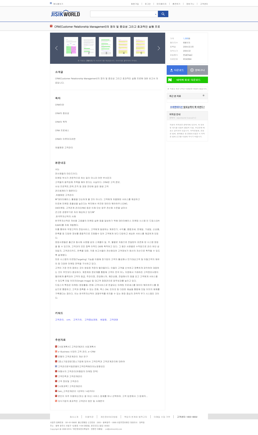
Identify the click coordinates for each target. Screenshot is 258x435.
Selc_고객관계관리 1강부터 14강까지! (76, 391)
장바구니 (190, 3)
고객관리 (59, 319)
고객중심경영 (91, 319)
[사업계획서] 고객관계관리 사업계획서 (77, 346)
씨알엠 (103, 319)
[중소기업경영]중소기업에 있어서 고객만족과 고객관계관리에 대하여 (91, 361)
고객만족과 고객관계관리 (70, 376)
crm (68, 319)
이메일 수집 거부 (162, 416)
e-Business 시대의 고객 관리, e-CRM (76, 351)
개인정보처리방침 (108, 416)
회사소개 (74, 416)
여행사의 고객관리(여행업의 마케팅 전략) (78, 371)
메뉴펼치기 (56, 3)
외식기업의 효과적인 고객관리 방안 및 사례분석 (81, 401)
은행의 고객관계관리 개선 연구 (73, 356)
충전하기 (176, 3)
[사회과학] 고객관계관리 (70, 386)
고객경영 (114, 319)
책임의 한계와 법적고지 (135, 416)
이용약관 (89, 416)
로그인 (148, 3)
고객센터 (204, 3)
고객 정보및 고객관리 (68, 381)
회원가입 (135, 3)
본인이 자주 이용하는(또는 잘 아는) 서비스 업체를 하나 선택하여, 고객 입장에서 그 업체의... (103, 396)
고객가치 (77, 319)
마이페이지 (162, 3)
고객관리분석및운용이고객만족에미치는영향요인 (81, 366)
